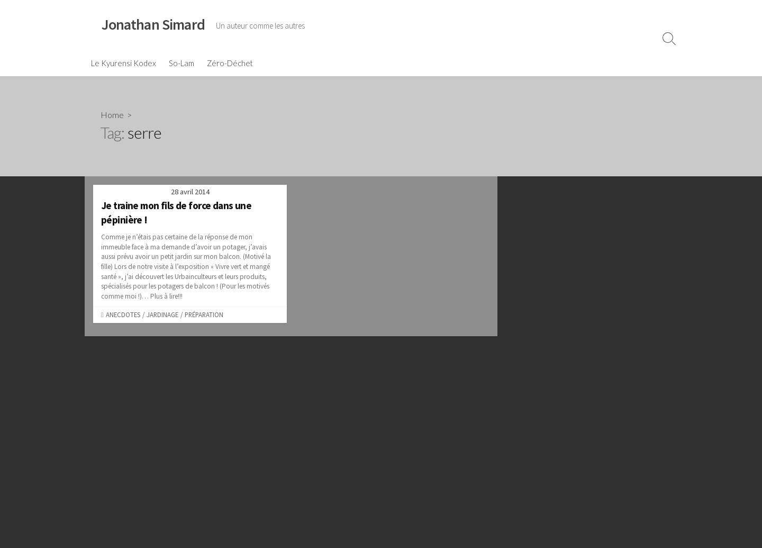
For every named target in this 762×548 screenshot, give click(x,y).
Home (112, 115)
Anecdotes (123, 314)
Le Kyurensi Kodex (123, 63)
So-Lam (181, 63)
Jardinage (162, 314)
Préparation (204, 314)
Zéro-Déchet (230, 63)
